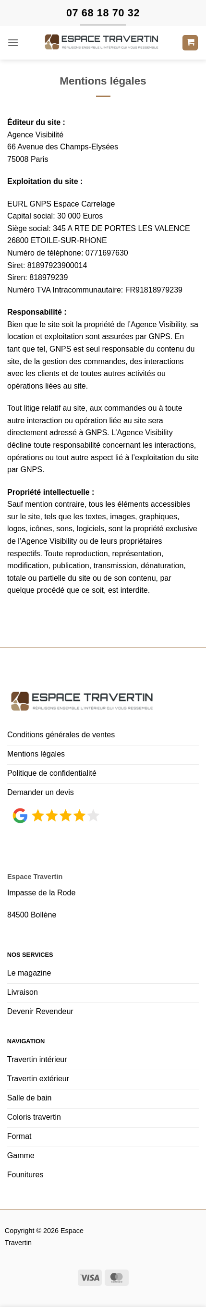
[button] (13, 42)
